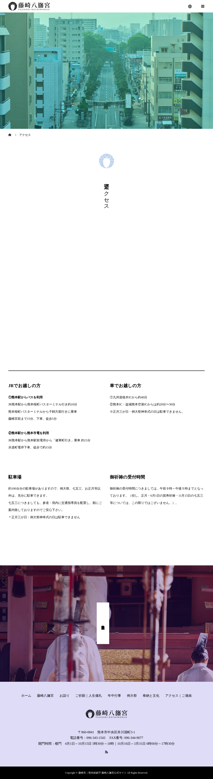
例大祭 (132, 695)
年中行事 (114, 695)
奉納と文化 (151, 695)
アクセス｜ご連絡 (178, 695)
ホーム (26, 695)
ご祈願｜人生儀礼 (88, 695)
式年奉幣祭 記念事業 (103, 623)
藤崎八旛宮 (45, 695)
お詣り (64, 695)
